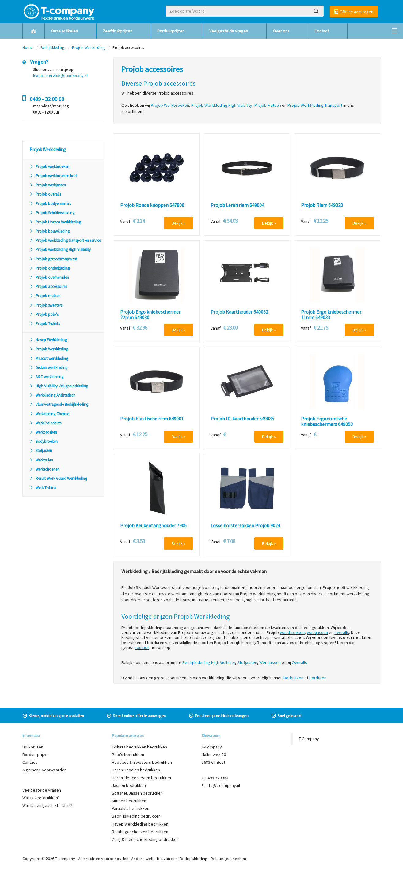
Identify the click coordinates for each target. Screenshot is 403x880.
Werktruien (41, 460)
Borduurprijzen (170, 31)
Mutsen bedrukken (129, 801)
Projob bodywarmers (50, 203)
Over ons (281, 31)
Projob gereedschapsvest (53, 259)
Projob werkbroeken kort (53, 175)
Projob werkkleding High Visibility (60, 249)
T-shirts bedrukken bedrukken (139, 747)
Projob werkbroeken (49, 166)
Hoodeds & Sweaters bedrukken (142, 762)
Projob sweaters (45, 305)
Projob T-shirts (44, 323)
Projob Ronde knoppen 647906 (152, 205)
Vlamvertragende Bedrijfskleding (58, 404)
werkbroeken (292, 632)
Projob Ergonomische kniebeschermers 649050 (327, 421)
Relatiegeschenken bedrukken (140, 831)
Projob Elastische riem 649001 (152, 419)
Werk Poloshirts (45, 423)
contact (142, 647)
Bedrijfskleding (52, 47)
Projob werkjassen (47, 185)
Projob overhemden (49, 277)
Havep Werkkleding (48, 339)
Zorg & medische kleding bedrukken (145, 839)
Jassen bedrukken (129, 785)
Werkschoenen (44, 469)
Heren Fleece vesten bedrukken (141, 778)
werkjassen (317, 632)
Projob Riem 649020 (322, 205)
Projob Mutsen (267, 105)
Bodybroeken (43, 441)
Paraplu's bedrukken (130, 808)
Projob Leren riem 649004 (237, 205)
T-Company (309, 738)
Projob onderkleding (49, 268)
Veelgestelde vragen (228, 31)
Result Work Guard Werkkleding (58, 478)
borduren (317, 678)
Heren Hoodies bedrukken (136, 770)
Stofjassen (40, 450)
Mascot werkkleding (48, 358)
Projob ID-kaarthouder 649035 (242, 419)
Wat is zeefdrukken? (41, 797)
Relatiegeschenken (228, 858)
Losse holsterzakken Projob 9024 (245, 525)
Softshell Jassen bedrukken (137, 793)
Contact (321, 31)
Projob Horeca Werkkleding (55, 222)
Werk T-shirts (42, 487)
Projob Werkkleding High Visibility (221, 105)
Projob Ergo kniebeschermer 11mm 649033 (331, 314)
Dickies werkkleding (48, 367)
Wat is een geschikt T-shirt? (47, 805)
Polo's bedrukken (128, 754)
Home (27, 47)
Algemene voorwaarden (44, 770)
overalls (341, 632)
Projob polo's (44, 314)
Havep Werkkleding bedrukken (140, 824)
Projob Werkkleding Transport (314, 105)
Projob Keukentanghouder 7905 (153, 525)
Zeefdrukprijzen (117, 31)
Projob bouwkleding (49, 231)
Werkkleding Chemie (49, 413)
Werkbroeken (43, 432)
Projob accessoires (48, 286)
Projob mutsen (44, 295)
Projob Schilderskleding (51, 212)
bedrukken (293, 678)
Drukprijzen (32, 747)
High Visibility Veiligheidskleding (58, 386)
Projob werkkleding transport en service (65, 240)
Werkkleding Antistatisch (52, 395)
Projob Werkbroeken (170, 105)
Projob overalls (45, 194)
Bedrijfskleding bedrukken (136, 816)
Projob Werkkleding (88, 47)
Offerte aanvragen (353, 11)
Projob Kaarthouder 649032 (239, 312)
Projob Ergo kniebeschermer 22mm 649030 (150, 314)
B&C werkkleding (46, 376)
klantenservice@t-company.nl (60, 75)
